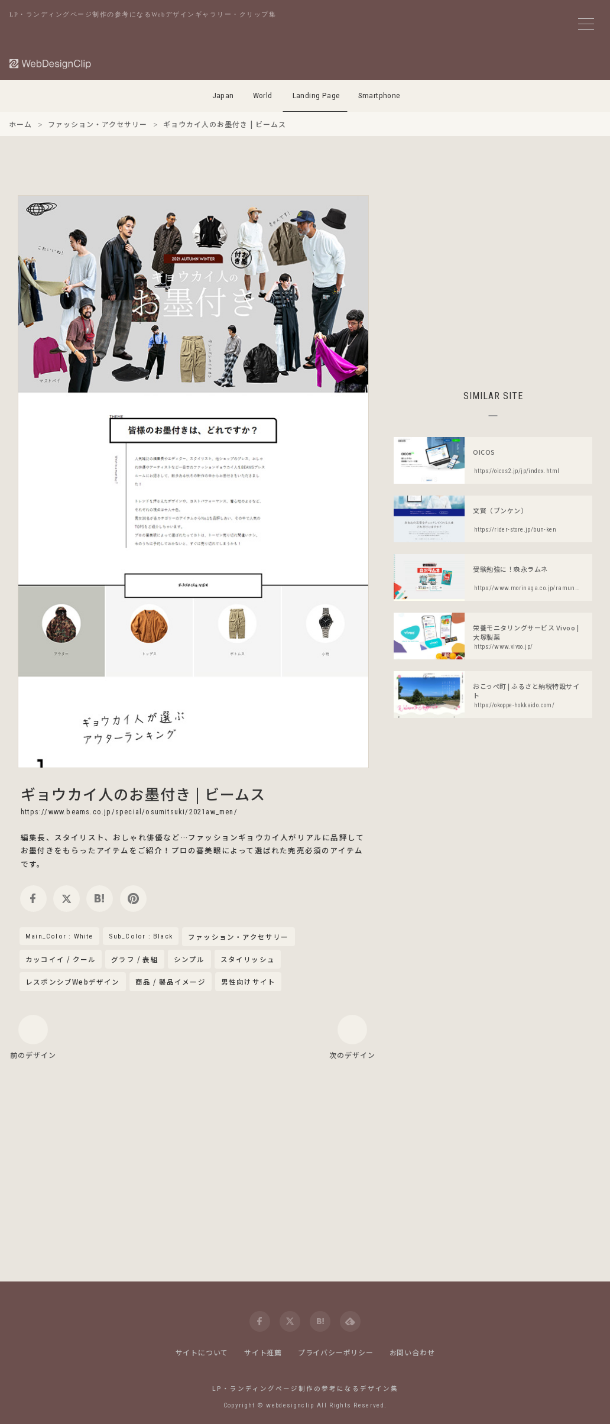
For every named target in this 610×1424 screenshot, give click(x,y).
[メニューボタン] (586, 24)
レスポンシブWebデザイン (72, 981)
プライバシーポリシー (336, 1352)
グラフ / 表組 (134, 959)
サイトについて (202, 1352)
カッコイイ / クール (60, 959)
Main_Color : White (59, 936)
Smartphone (379, 95)
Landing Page (316, 95)
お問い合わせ (412, 1352)
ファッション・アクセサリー (238, 937)
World (262, 95)
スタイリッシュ (247, 959)
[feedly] (350, 1321)
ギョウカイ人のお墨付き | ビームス (143, 793)
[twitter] (66, 898)
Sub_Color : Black (141, 936)
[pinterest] (133, 898)
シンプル (189, 959)
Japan (223, 95)
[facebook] (33, 898)
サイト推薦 (263, 1352)
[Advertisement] (493, 278)
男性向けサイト (248, 981)
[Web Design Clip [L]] (50, 64)
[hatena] (99, 898)
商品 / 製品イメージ (170, 981)
